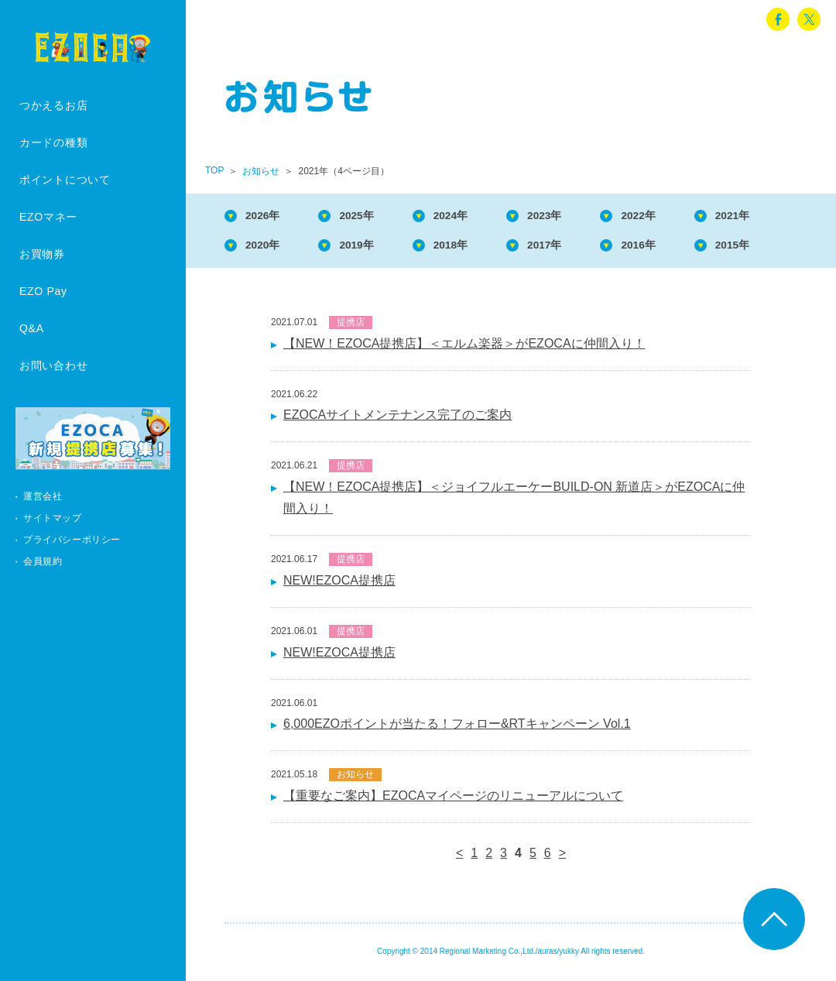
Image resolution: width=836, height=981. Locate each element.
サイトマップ (52, 518)
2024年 (471, 216)
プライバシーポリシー (72, 539)
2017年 (573, 248)
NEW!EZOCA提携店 (339, 585)
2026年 (268, 216)
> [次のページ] (562, 857)
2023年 (573, 216)
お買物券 (42, 254)
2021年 (777, 216)
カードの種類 (53, 142)
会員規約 (42, 561)
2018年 (471, 248)
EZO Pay (43, 291)
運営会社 (42, 496)
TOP (214, 170)
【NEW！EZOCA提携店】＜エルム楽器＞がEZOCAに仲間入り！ (464, 348)
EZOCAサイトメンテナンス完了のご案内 (397, 419)
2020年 (268, 248)
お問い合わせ (53, 365)
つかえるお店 (53, 105)
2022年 (675, 216)
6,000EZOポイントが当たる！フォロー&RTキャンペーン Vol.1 (457, 728)
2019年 (370, 248)
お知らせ (260, 171)
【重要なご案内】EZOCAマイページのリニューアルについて (453, 800)
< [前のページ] (459, 857)
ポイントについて (65, 179)
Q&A (31, 328)
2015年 (777, 248)
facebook (778, 19)
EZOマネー (48, 217)
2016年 (675, 248)
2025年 (370, 216)
